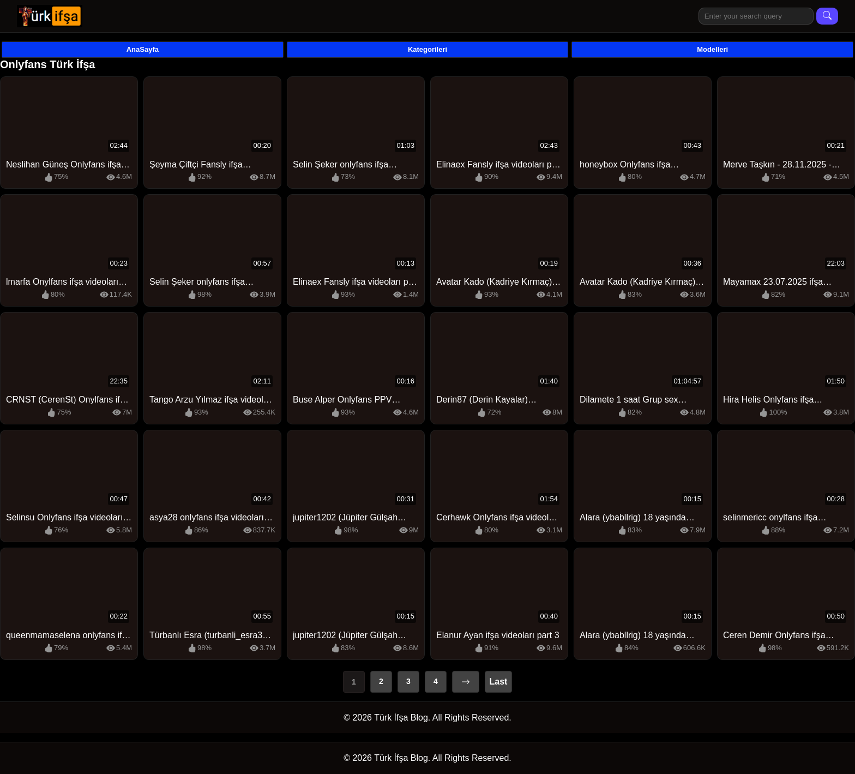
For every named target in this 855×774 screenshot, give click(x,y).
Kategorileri (427, 49)
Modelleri (712, 49)
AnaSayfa (143, 49)
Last (499, 681)
